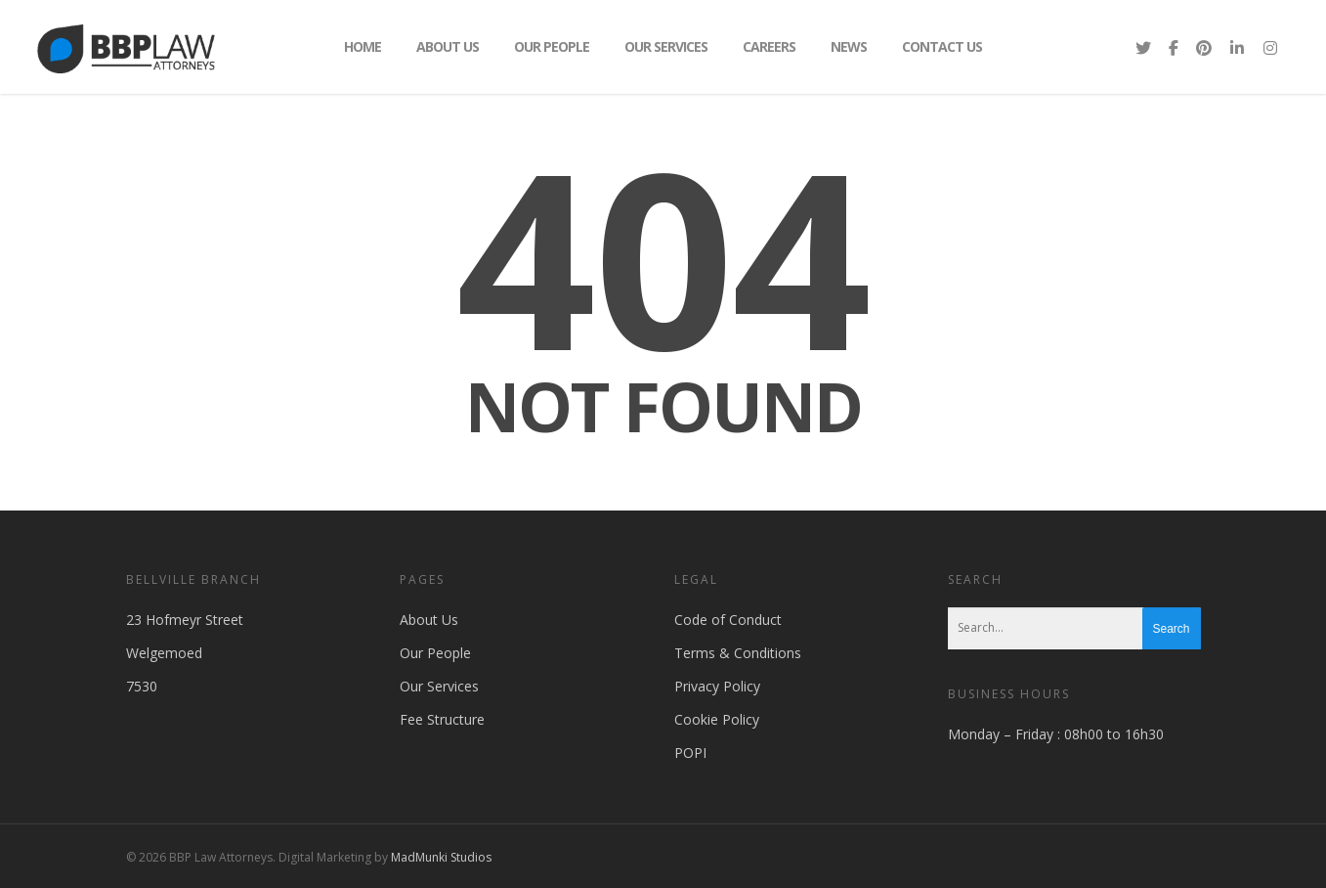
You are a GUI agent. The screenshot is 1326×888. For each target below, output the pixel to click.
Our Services (665, 46)
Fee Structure (442, 719)
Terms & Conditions (737, 653)
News (849, 46)
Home (362, 46)
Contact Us (942, 46)
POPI (690, 752)
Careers (769, 46)
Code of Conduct (728, 619)
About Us (447, 46)
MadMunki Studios (441, 857)
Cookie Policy (716, 719)
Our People (551, 46)
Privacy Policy (717, 686)
